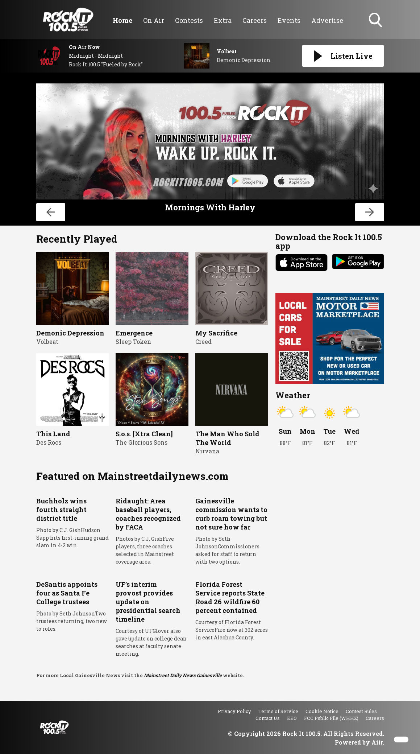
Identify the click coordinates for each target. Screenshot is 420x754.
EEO (292, 718)
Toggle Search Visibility (376, 21)
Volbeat (47, 341)
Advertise (327, 20)
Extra (223, 20)
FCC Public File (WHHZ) (331, 718)
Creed (203, 341)
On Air (153, 20)
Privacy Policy (234, 711)
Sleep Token (133, 341)
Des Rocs (48, 442)
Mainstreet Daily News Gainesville (183, 675)
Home (122, 20)
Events (289, 20)
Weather (292, 395)
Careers (254, 20)
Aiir (377, 742)
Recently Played (76, 239)
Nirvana (207, 451)
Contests (189, 20)
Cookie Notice (321, 711)
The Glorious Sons (141, 442)
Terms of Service (278, 711)
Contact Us (267, 718)
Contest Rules (361, 711)
